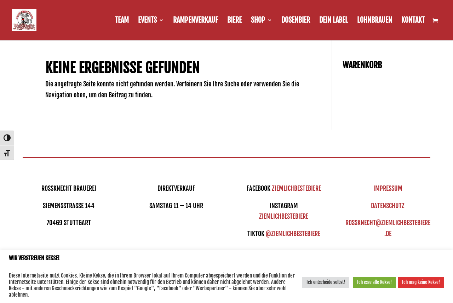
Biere (234, 21)
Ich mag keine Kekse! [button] (421, 282)
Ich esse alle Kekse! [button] (374, 282)
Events (147, 21)
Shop (258, 21)
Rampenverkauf (195, 21)
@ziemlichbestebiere (293, 234)
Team (122, 21)
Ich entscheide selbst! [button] (325, 282)
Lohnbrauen (374, 21)
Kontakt (413, 21)
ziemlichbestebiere (296, 188)
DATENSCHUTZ (388, 206)
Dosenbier (295, 21)
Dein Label (333, 21)
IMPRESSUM (387, 188)
